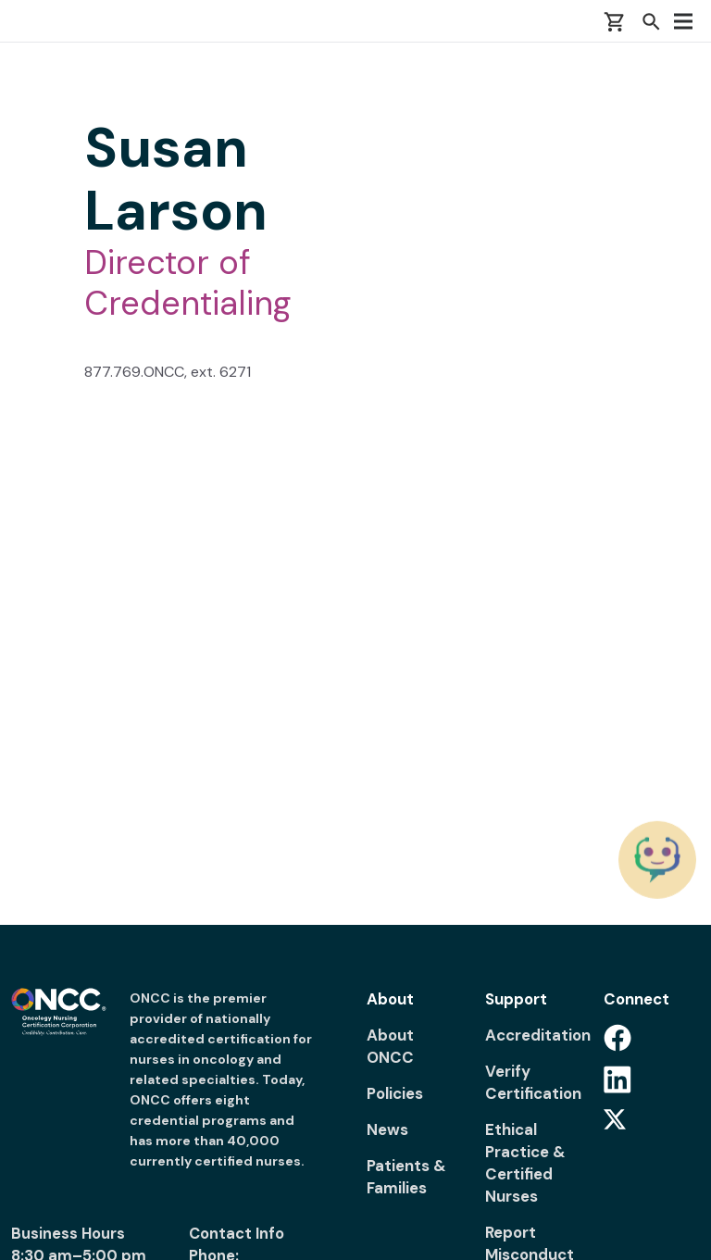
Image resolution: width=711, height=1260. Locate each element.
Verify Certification (533, 1082)
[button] (651, 21)
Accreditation (533, 1035)
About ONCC (390, 1046)
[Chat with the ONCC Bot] (657, 859)
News (387, 1129)
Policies (395, 1093)
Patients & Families (406, 1176)
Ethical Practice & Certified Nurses (525, 1162)
